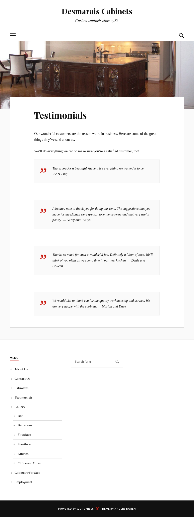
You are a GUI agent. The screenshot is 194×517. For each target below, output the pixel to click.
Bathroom (25, 425)
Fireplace (24, 434)
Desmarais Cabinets (97, 11)
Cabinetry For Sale (27, 472)
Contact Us (22, 378)
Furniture (24, 444)
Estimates (22, 388)
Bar (20, 415)
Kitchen (23, 453)
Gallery (20, 407)
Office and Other (29, 463)
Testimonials (60, 115)
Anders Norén (125, 508)
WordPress (85, 508)
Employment (23, 482)
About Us (21, 369)
